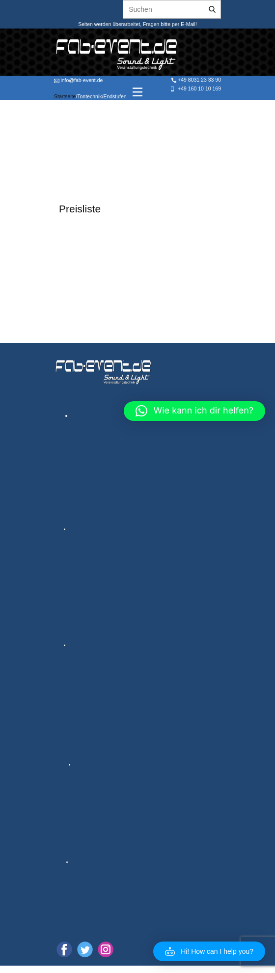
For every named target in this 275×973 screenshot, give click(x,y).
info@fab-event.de (78, 80)
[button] (209, 951)
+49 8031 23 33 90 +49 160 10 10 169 (195, 84)
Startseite (65, 96)
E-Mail (187, 24)
